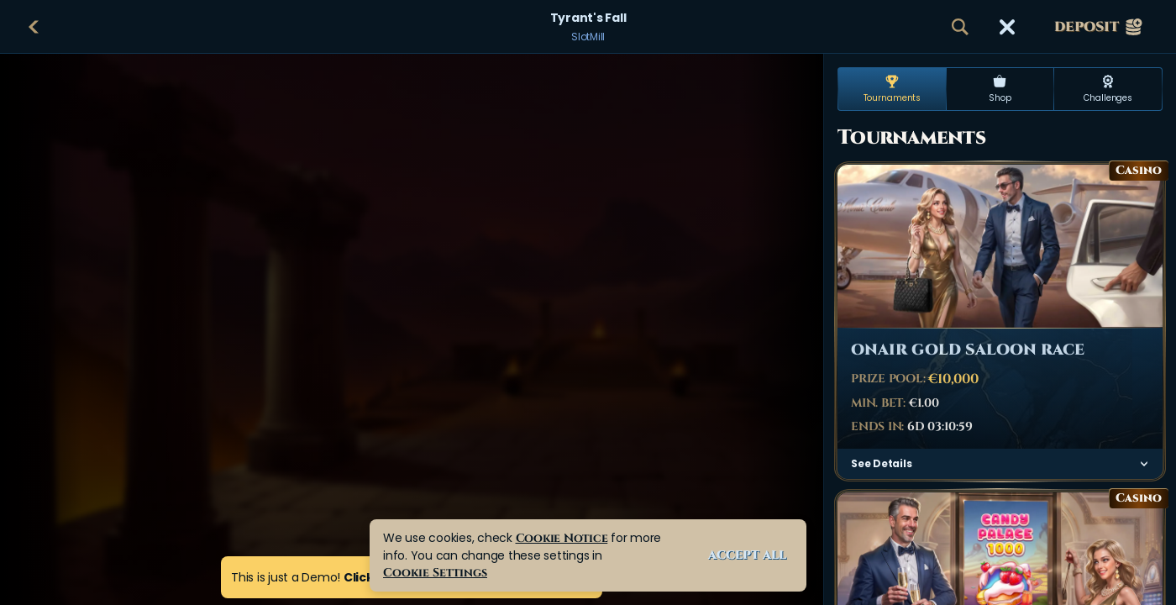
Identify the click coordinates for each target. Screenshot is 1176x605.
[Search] (960, 27)
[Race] (1007, 27)
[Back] (33, 27)
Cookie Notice (562, 538)
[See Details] (1144, 464)
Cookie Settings (435, 573)
